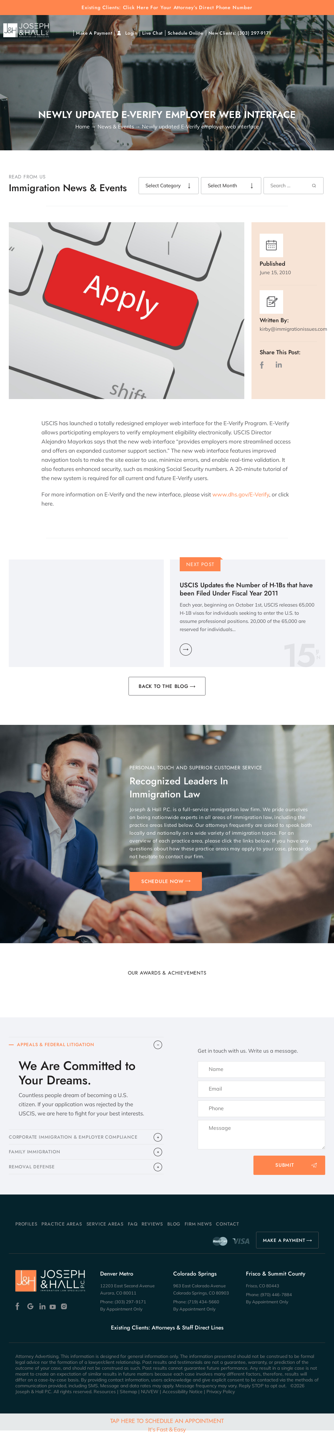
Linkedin (42, 1313)
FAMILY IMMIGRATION (36, 1156)
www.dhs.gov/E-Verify (240, 494)
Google (30, 1313)
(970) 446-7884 (276, 1301)
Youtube (53, 1313)
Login (131, 33)
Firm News (198, 1230)
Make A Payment (94, 33)
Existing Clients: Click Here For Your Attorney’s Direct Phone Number (167, 7)
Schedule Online (186, 33)
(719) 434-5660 (203, 1308)
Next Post (200, 564)
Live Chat (152, 33)
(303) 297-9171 (254, 33)
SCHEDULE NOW (162, 881)
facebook (263, 365)
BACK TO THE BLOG (164, 686)
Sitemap (128, 1398)
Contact (227, 1230)
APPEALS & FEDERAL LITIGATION (58, 1045)
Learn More (186, 649)
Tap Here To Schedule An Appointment (167, 1425)
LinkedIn (278, 365)
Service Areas (105, 1230)
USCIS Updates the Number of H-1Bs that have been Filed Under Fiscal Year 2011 (246, 589)
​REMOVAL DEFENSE (34, 1173)
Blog (173, 1230)
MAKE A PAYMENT (284, 1247)
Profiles (26, 1230)
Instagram (64, 1313)
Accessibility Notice (182, 1398)
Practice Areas (61, 1230)
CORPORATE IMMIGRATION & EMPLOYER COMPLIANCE (78, 1139)
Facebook (19, 1313)
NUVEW (150, 1398)
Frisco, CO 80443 (262, 1292)
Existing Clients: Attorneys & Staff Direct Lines (167, 1334)
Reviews (152, 1230)
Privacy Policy (220, 1398)
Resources (105, 1398)
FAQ (132, 1230)
